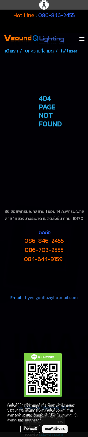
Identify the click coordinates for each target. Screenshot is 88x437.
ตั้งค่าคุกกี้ (30, 429)
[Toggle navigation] (82, 39)
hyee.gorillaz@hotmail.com (51, 297)
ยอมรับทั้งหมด (55, 429)
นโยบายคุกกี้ (33, 420)
